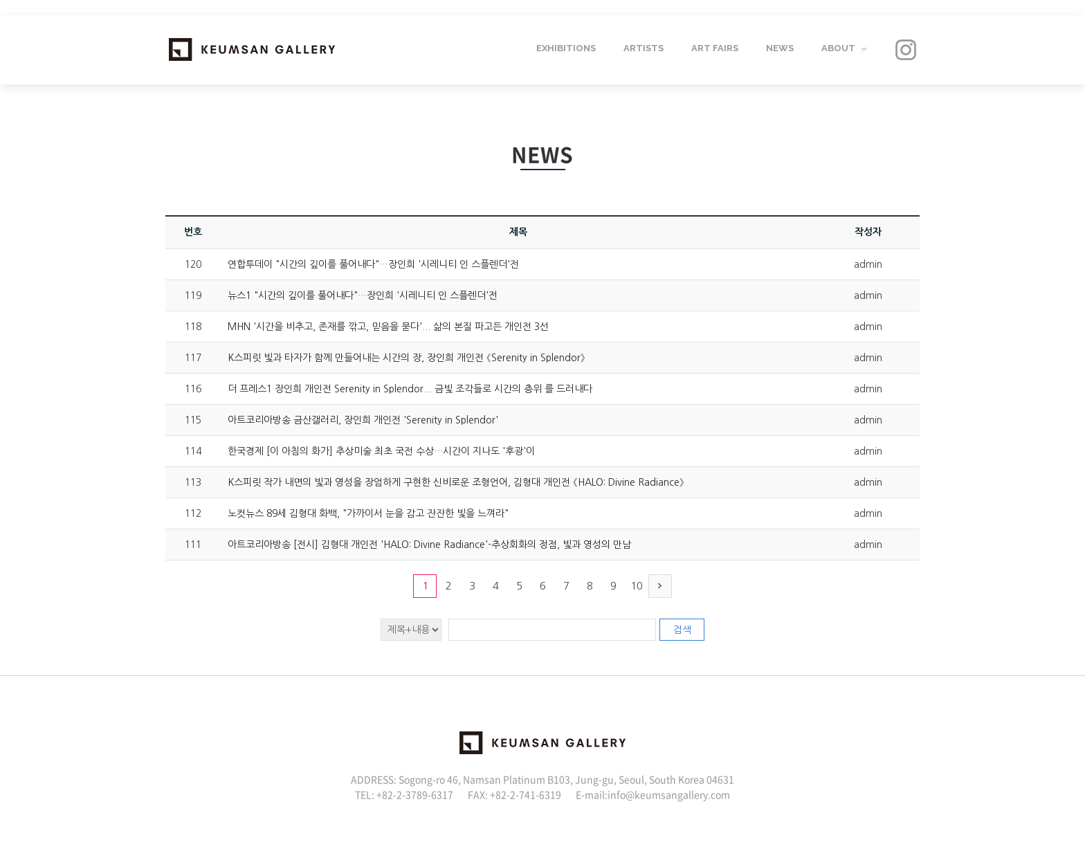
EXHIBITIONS (564, 49)
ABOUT (837, 49)
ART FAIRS (713, 49)
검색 (682, 630)
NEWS (778, 49)
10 (636, 586)
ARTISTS (642, 49)
